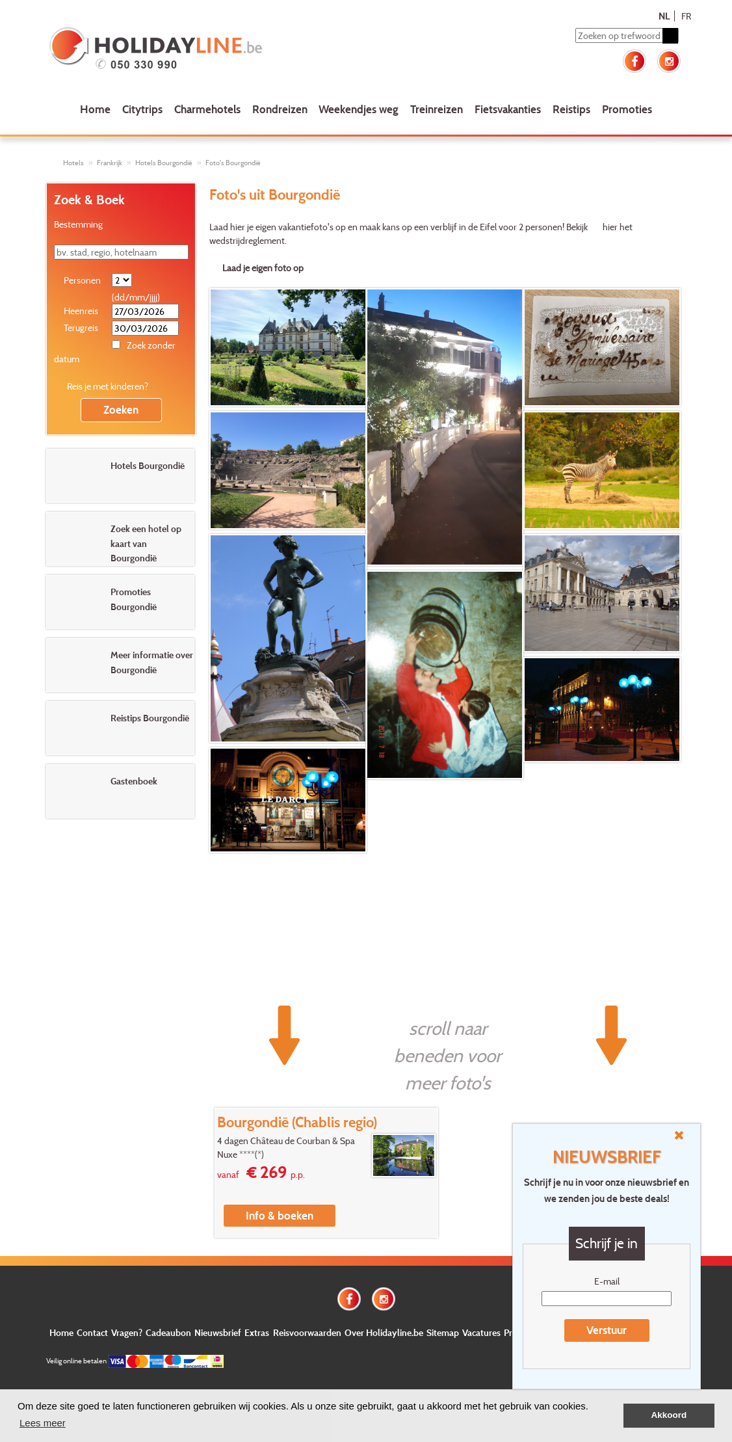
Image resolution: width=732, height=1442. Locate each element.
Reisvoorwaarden (307, 1332)
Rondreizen (279, 109)
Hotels (73, 162)
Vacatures (481, 1332)
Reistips (571, 109)
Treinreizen (436, 109)
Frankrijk (109, 162)
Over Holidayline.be (384, 1332)
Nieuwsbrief (217, 1332)
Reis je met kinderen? (107, 386)
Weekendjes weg (359, 109)
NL (664, 15)
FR (686, 15)
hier (610, 226)
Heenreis (81, 310)
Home (95, 109)
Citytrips (142, 109)
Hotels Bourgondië (163, 162)
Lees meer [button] (43, 1422)
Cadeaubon (168, 1332)
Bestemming (78, 224)
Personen (82, 280)
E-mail (607, 1281)
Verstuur (606, 1330)
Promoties (627, 109)
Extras (256, 1332)
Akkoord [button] (669, 1415)
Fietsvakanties (508, 109)
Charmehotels (207, 109)
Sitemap (442, 1332)
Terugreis (81, 327)
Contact (92, 1332)
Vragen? (126, 1332)
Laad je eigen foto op (263, 267)
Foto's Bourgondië (233, 162)
